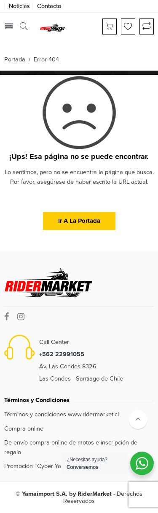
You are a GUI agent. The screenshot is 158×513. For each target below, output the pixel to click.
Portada (14, 59)
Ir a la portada (79, 221)
